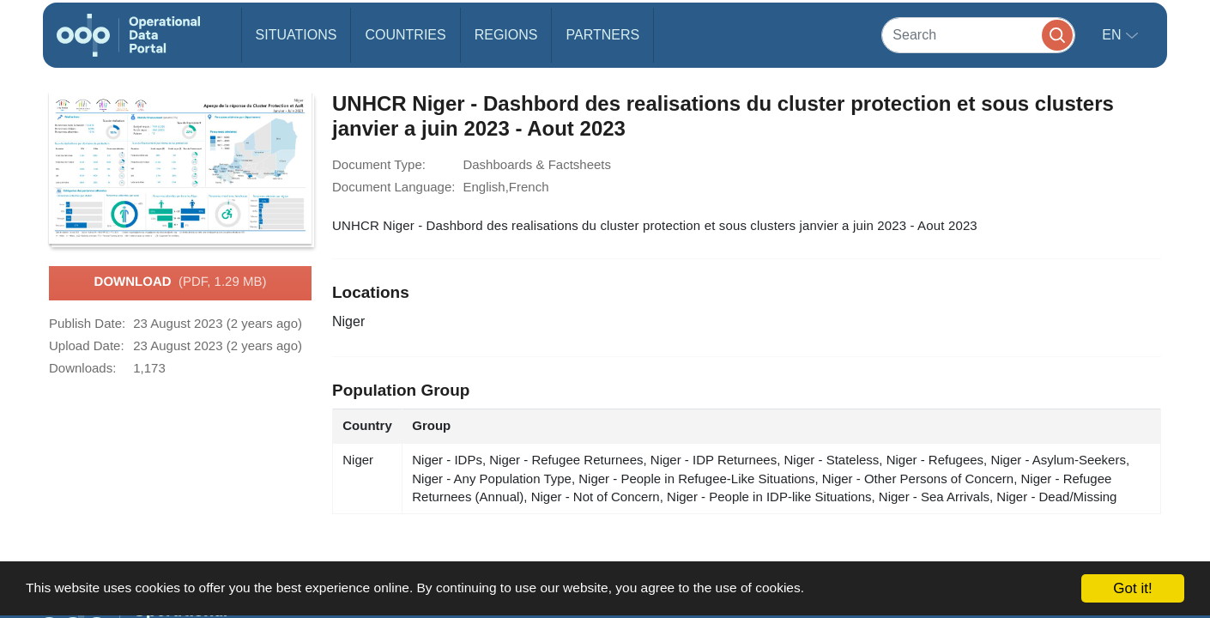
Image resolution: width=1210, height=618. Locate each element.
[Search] (978, 34)
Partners (602, 34)
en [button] (1113, 34)
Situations (296, 34)
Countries (405, 34)
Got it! (1132, 588)
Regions (506, 34)
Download (180, 282)
